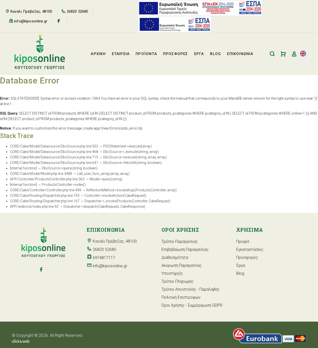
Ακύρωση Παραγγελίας (181, 265)
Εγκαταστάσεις (249, 249)
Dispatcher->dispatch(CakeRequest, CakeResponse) (104, 207)
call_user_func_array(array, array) (103, 174)
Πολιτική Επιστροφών (181, 297)
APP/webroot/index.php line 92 (34, 207)
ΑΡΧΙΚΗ (98, 54)
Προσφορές (247, 257)
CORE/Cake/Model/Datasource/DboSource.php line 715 (54, 157)
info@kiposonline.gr (30, 21)
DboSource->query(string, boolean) (69, 168)
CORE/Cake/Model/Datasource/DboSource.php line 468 (54, 152)
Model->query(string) (105, 179)
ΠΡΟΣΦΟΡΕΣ (175, 54)
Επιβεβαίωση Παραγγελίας (185, 249)
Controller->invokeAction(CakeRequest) (115, 196)
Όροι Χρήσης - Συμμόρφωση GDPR (191, 305)
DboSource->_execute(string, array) (131, 152)
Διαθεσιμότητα (174, 257)
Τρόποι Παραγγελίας (179, 241)
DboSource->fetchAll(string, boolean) (132, 163)
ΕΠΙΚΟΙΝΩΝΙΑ (240, 54)
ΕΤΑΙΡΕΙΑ (121, 54)
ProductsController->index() (64, 185)
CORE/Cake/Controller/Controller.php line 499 (45, 190)
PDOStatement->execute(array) (127, 146)
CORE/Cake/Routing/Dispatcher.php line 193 (45, 196)
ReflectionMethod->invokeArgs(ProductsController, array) (131, 190)
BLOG (215, 54)
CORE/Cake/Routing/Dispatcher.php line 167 (45, 201)
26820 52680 (77, 11)
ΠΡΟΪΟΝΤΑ (146, 54)
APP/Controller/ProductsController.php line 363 (47, 179)
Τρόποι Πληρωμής (177, 281)
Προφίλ (242, 241)
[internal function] (23, 168)
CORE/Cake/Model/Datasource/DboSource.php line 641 (54, 163)
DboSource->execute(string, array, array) (135, 157)
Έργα (240, 265)
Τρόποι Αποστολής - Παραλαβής (190, 289)
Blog (240, 273)
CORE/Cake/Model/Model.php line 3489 (41, 174)
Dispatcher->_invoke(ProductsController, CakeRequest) (127, 201)
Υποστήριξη (171, 273)
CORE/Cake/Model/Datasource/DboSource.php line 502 (54, 146)
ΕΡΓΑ (199, 54)
